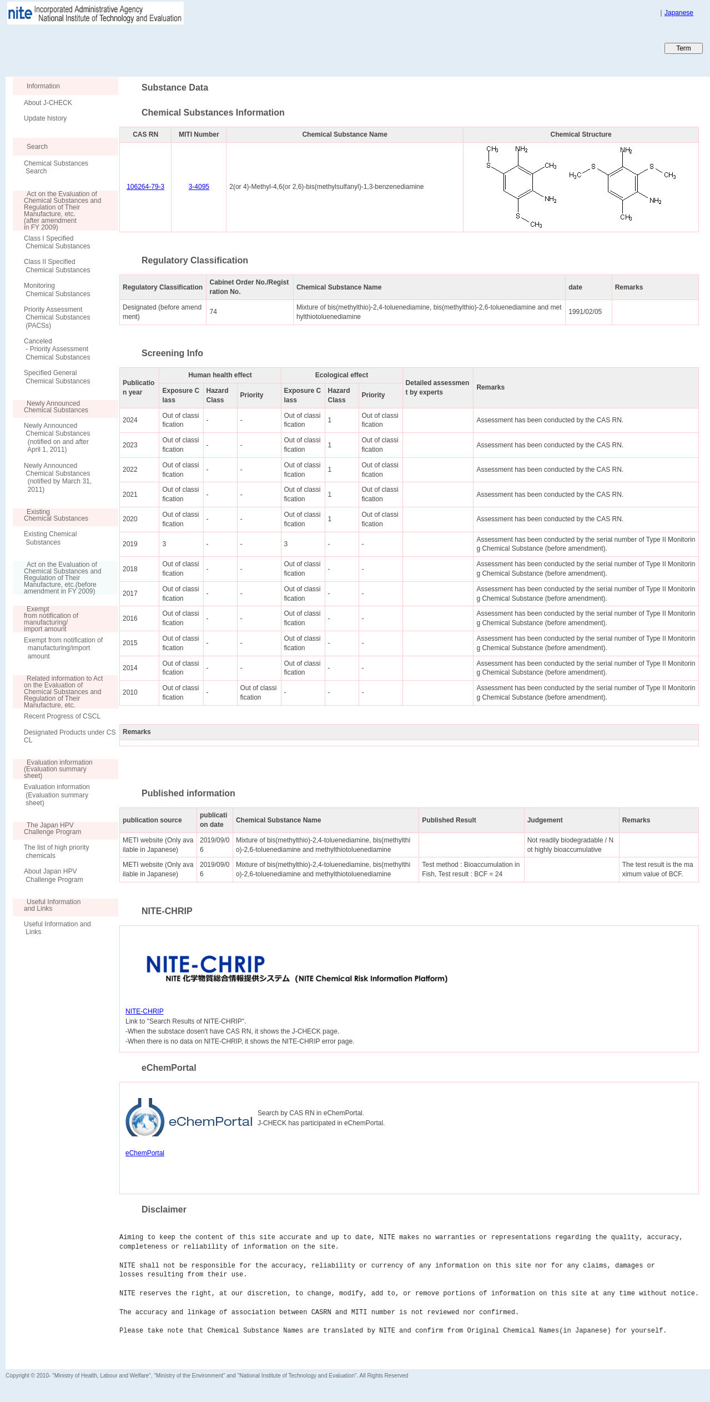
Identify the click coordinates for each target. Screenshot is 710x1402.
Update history (45, 118)
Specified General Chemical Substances (57, 377)
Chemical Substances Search (56, 167)
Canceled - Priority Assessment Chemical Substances (57, 349)
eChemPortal (144, 1153)
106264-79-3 (145, 187)
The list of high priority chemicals (56, 851)
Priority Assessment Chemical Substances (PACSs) (57, 318)
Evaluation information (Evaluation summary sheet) (57, 795)
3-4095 (199, 187)
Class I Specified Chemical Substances (57, 242)
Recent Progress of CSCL (62, 716)
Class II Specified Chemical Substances (57, 265)
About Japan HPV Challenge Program (53, 875)
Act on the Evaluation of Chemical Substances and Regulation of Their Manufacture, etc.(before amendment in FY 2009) (57, 578)
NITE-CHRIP (144, 1011)
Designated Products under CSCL (69, 736)
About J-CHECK (48, 103)
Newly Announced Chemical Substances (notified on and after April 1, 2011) (57, 437)
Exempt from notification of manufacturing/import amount (63, 648)
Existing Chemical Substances (50, 538)
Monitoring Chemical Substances (57, 289)
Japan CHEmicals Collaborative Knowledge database (140, 47)
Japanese (678, 13)
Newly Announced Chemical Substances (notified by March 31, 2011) (58, 477)
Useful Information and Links (57, 928)
